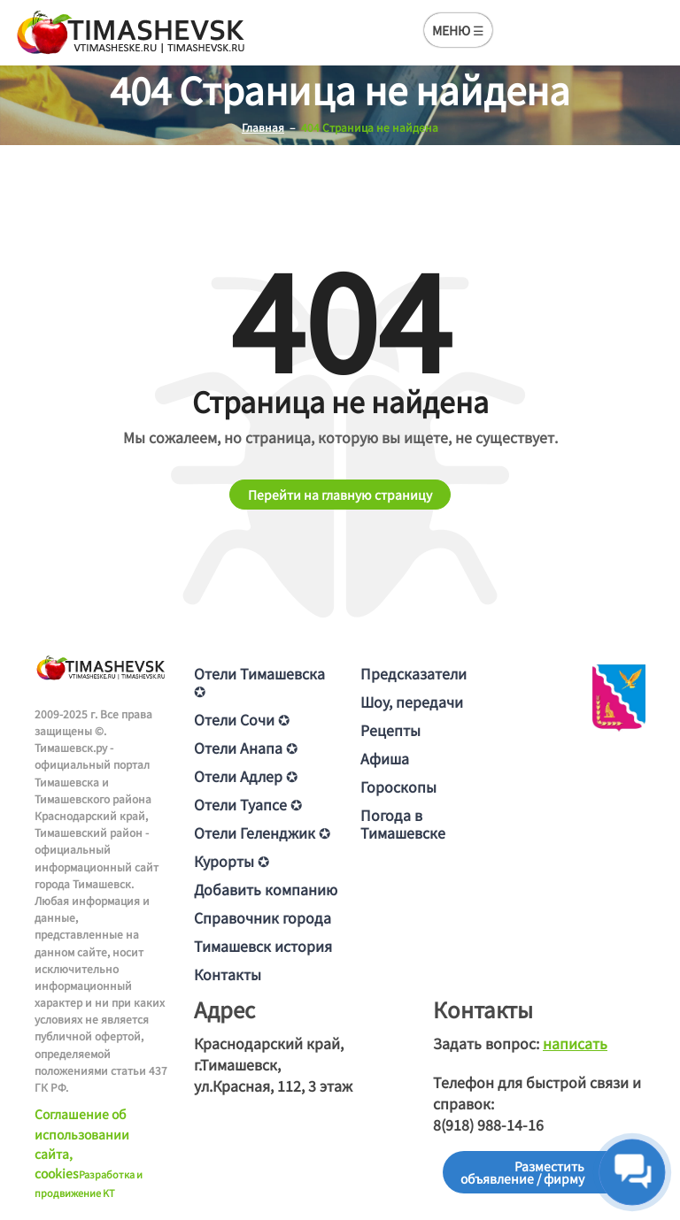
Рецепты (390, 730)
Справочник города (262, 917)
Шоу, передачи (411, 701)
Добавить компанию (265, 889)
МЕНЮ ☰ (458, 30)
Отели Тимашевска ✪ (259, 682)
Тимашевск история (263, 946)
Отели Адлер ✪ (246, 776)
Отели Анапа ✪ (246, 747)
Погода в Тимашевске (402, 823)
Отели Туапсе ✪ (248, 804)
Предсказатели (413, 673)
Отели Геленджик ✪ (262, 832)
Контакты (227, 974)
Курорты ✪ (231, 861)
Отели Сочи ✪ (242, 719)
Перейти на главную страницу (340, 494)
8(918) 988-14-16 (488, 1124)
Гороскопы (398, 786)
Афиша (384, 758)
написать (575, 1043)
